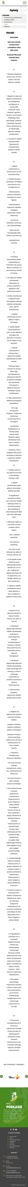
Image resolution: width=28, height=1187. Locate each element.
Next (26, 1076)
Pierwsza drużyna (15, 1140)
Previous (1, 1076)
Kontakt (12, 1148)
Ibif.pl (24, 1185)
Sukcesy (12, 1144)
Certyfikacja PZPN (9, 20)
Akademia (13, 1141)
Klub (11, 1138)
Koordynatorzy (8, 22)
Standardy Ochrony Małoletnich (13, 17)
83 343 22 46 (9, 1163)
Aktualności (13, 1136)
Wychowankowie (15, 1146)
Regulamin (7, 26)
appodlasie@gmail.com (13, 1172)
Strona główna (14, 1133)
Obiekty (12, 1143)
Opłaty (6, 24)
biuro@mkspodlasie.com (13, 1167)
